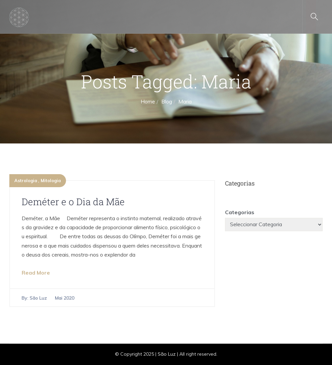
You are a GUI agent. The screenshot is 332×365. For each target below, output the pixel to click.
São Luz (38, 298)
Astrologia (25, 180)
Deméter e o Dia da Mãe (73, 202)
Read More (36, 272)
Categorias (239, 212)
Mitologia (51, 180)
